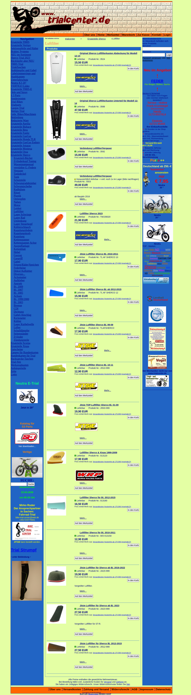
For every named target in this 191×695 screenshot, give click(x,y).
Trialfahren (152, 263)
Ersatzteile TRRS (20, 42)
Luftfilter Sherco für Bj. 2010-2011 (97, 532)
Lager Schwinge (22, 214)
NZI (157, 249)
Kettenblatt (20, 249)
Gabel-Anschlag (22, 314)
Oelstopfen (20, 198)
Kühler (17, 321)
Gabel (17, 261)
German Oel (164, 258)
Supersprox (153, 258)
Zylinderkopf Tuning (25, 161)
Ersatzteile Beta (19, 129)
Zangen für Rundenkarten (24, 352)
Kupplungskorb (22, 233)
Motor (17, 205)
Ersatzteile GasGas (21, 136)
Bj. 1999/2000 (21, 299)
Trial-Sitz (16, 361)
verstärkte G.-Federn (25, 167)
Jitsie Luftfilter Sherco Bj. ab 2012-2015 (100, 289)
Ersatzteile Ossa (19, 151)
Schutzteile (20, 180)
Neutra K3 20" (18, 82)
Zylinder (18, 336)
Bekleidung (17, 117)
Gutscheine (17, 349)
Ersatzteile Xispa (20, 346)
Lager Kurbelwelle (24, 324)
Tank (16, 176)
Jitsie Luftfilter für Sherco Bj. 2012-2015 (101, 643)
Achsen (18, 296)
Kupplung (19, 236)
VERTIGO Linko (20, 86)
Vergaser (18, 170)
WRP (168, 249)
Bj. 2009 (18, 286)
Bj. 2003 (18, 302)
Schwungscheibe (23, 186)
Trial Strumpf (24, 550)
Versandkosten (72, 689)
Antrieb (18, 283)
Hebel (17, 252)
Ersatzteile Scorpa (20, 343)
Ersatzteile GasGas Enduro (25, 142)
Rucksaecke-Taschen (22, 358)
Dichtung (19, 311)
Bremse (18, 305)
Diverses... (19, 274)
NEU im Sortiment (21, 54)
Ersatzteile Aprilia (20, 123)
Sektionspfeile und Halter (24, 48)
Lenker (17, 208)
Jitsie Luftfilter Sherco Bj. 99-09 (96, 324)
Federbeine (20, 267)
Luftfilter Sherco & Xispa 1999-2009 (98, 452)
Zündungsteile (21, 339)
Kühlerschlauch (22, 227)
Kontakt (156, 34)
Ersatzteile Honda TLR (23, 139)
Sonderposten (18, 98)
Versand (107, 682)
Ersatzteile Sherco (20, 154)
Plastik (17, 195)
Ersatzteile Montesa (21, 148)
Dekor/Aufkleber (23, 270)
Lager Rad (19, 217)
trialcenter (70, 38)
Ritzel (17, 192)
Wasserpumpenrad (24, 164)
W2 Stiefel (160, 256)
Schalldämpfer (21, 330)
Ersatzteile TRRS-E (21, 89)
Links (14, 374)
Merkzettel (113, 34)
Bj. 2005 (18, 292)
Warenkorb (128, 34)
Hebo (151, 249)
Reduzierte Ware (20, 120)
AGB (134, 689)
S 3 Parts (15, 95)
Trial (147, 256)
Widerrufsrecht (120, 689)
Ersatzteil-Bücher (23, 158)
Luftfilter (19, 211)
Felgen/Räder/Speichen (26, 264)
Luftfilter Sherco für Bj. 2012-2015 (97, 497)
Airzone (166, 256)
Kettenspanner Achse (25, 242)
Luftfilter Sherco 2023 (91, 213)
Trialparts (16, 104)
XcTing (162, 250)
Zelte (13, 371)
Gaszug (18, 255)
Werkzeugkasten (20, 365)
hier (128, 684)
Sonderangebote (162, 273)
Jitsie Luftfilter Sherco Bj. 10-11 (96, 365)
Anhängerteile (18, 368)
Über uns (89, 34)
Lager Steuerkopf (23, 223)
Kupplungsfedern (23, 230)
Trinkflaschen (18, 67)
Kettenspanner (21, 239)
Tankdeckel (20, 173)
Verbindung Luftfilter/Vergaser (96, 148)
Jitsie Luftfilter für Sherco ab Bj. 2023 (99, 605)
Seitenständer (21, 333)
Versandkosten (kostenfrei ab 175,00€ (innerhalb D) (112, 65)
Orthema (153, 256)
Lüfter (17, 327)
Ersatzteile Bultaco (21, 126)
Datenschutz (163, 689)
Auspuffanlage (22, 245)
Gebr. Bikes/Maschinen (23, 114)
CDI (16, 308)
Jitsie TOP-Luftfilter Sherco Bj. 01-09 (99, 405)
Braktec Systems (20, 51)
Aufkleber (19, 280)
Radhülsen (19, 189)
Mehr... (83, 86)
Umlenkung (20, 220)
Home (101, 34)
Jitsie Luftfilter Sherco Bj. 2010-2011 (99, 254)
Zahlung (120, 682)
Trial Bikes (17, 101)
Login (167, 34)
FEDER (157, 81)
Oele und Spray (19, 92)
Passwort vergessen (151, 58)
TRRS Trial (17, 64)
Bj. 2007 (18, 289)
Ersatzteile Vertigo (21, 45)
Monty (147, 252)
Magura (156, 252)
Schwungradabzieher (25, 183)
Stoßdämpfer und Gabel (23, 70)
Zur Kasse (143, 34)
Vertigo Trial (17, 111)
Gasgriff (18, 258)
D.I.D (146, 258)
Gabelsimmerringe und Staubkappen (23, 75)
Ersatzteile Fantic (20, 133)
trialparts (161, 267)
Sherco (146, 250)
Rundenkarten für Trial (23, 355)
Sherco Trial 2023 (20, 57)
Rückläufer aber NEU (22, 60)
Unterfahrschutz (19, 79)
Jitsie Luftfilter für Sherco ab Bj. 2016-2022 (102, 567)
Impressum (146, 689)
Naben (17, 202)
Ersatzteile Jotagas (21, 145)
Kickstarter (20, 318)
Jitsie (155, 270)
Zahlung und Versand (96, 689)
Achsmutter (20, 277)
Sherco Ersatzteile (157, 275)
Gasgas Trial (17, 107)
